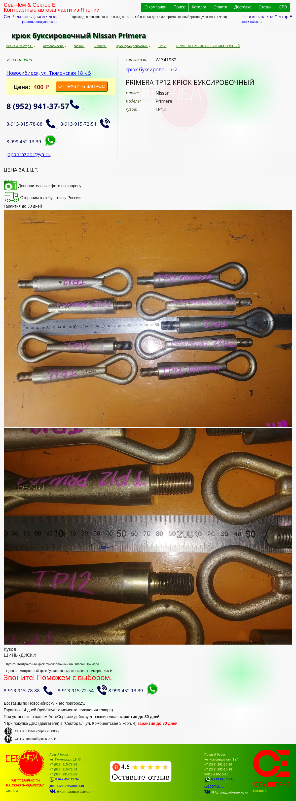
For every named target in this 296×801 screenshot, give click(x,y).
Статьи (265, 7)
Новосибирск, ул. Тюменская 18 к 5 (48, 73)
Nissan (79, 46)
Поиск (179, 7)
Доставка (243, 7)
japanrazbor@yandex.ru (39, 22)
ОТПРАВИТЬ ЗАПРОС (81, 86)
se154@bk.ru (252, 22)
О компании (155, 7)
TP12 (162, 46)
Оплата (220, 7)
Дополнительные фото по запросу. (43, 186)
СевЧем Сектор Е (19, 46)
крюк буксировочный (132, 46)
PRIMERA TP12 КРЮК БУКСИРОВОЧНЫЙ (208, 46)
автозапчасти (53, 46)
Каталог (199, 7)
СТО (283, 7)
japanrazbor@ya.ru (28, 154)
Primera (100, 46)
